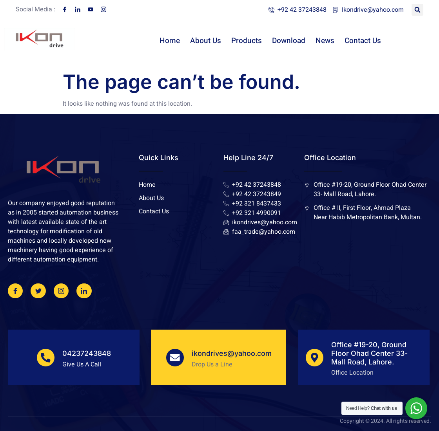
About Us (205, 43)
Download (288, 43)
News (325, 43)
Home (170, 43)
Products (246, 43)
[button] (417, 10)
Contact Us (363, 43)
